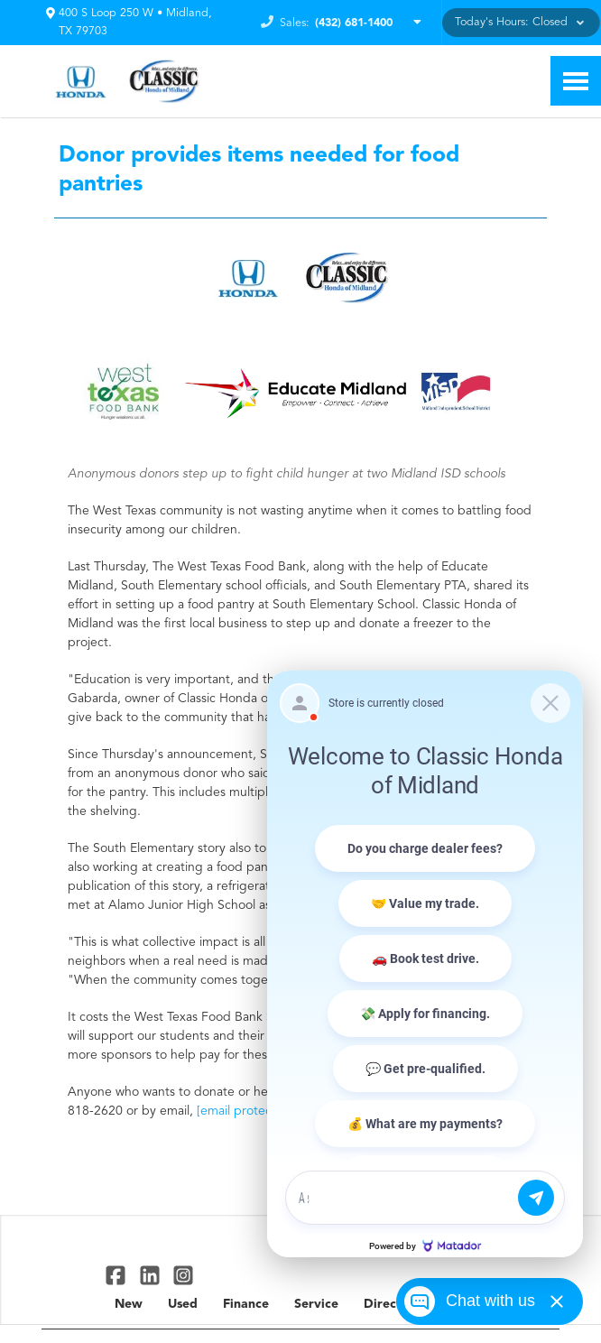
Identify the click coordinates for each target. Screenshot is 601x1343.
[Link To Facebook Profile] (117, 1275)
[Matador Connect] (425, 964)
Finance (246, 1304)
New (129, 1304)
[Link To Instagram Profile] (183, 1275)
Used (183, 1304)
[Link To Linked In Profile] (151, 1275)
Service (316, 1304)
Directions (395, 1304)
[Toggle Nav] (575, 81)
